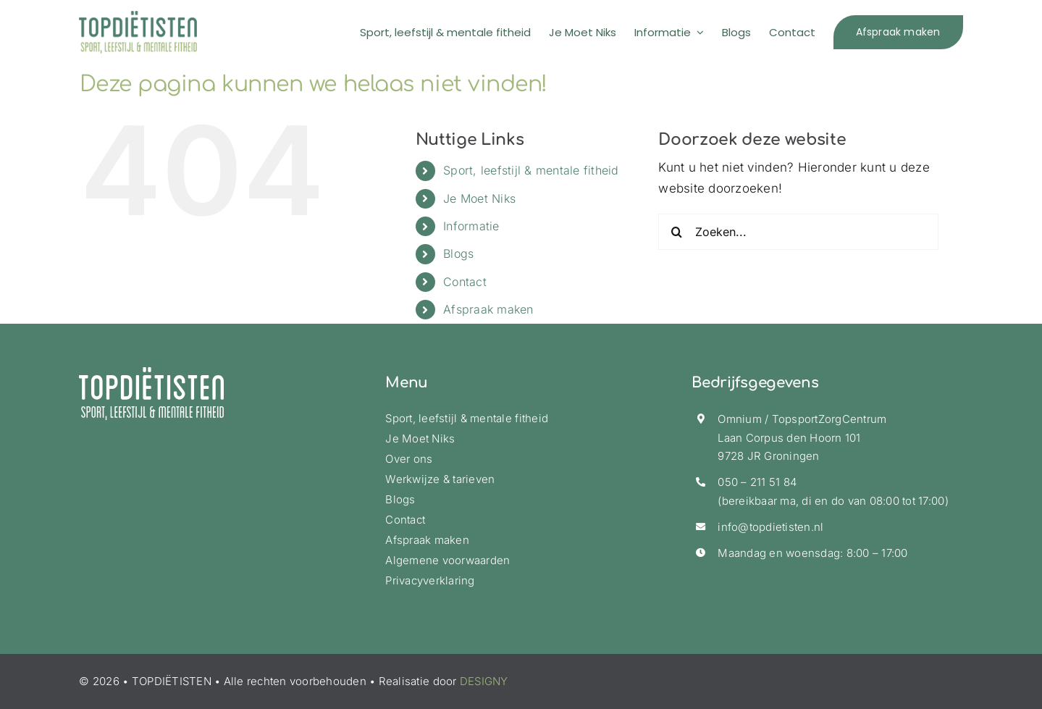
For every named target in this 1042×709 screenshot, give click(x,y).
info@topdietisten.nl (770, 527)
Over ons (408, 459)
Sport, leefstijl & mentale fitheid (531, 170)
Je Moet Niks (479, 198)
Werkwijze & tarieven (440, 479)
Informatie (471, 226)
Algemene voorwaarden (447, 560)
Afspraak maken (488, 309)
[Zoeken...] (798, 232)
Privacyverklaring (429, 580)
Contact (465, 281)
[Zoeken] (676, 232)
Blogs (458, 253)
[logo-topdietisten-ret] (138, 16)
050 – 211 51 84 (757, 482)
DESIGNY (484, 681)
